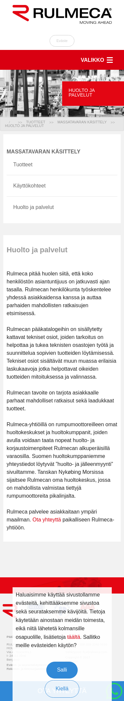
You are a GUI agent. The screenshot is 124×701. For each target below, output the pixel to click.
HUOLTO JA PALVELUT (24, 126)
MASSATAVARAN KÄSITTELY (82, 122)
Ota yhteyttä (46, 519)
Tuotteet (22, 164)
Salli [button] (62, 670)
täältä (73, 637)
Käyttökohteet (29, 185)
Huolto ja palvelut (33, 207)
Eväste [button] (62, 41)
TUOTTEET (35, 122)
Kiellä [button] (62, 688)
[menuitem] (15, 122)
